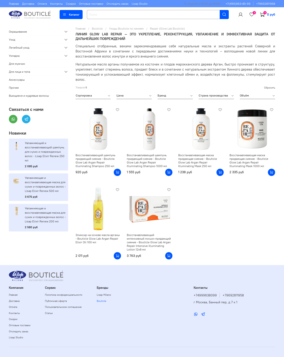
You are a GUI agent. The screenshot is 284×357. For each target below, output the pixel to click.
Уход (12, 39)
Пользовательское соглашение (63, 307)
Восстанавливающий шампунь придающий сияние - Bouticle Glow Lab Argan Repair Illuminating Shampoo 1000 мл (147, 160)
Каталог (71, 14)
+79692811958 (265, 3)
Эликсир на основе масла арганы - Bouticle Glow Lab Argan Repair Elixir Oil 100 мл (98, 238)
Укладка (14, 56)
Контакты (56, 3)
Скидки (71, 3)
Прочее (14, 87)
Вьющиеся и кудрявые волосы (29, 95)
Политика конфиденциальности (63, 294)
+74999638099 (205, 295)
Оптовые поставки (91, 3)
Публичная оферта (56, 301)
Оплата (42, 3)
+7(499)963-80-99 (237, 3)
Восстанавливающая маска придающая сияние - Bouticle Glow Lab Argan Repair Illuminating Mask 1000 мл (248, 160)
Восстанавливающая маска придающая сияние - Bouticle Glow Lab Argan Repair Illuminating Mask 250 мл (197, 160)
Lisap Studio (140, 3)
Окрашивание (18, 31)
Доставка (28, 3)
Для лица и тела (19, 71)
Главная (14, 3)
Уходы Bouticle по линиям (126, 28)
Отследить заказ (117, 3)
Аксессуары (17, 79)
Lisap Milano (104, 294)
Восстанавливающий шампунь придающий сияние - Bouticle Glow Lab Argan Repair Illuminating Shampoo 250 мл (95, 160)
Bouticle (97, 28)
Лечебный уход (19, 47)
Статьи (49, 313)
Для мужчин (17, 63)
